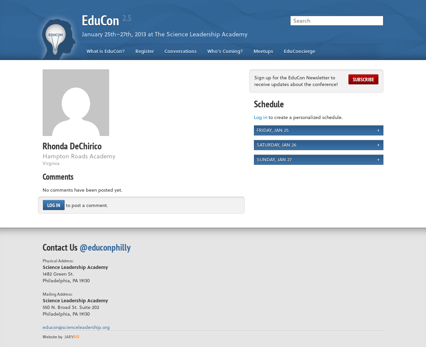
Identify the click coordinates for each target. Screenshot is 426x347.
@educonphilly (105, 247)
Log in (53, 205)
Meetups (263, 51)
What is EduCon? (106, 51)
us (72, 337)
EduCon (106, 20)
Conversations (180, 51)
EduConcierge (299, 51)
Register (144, 51)
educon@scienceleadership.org (76, 327)
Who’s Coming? (225, 51)
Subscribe (363, 79)
